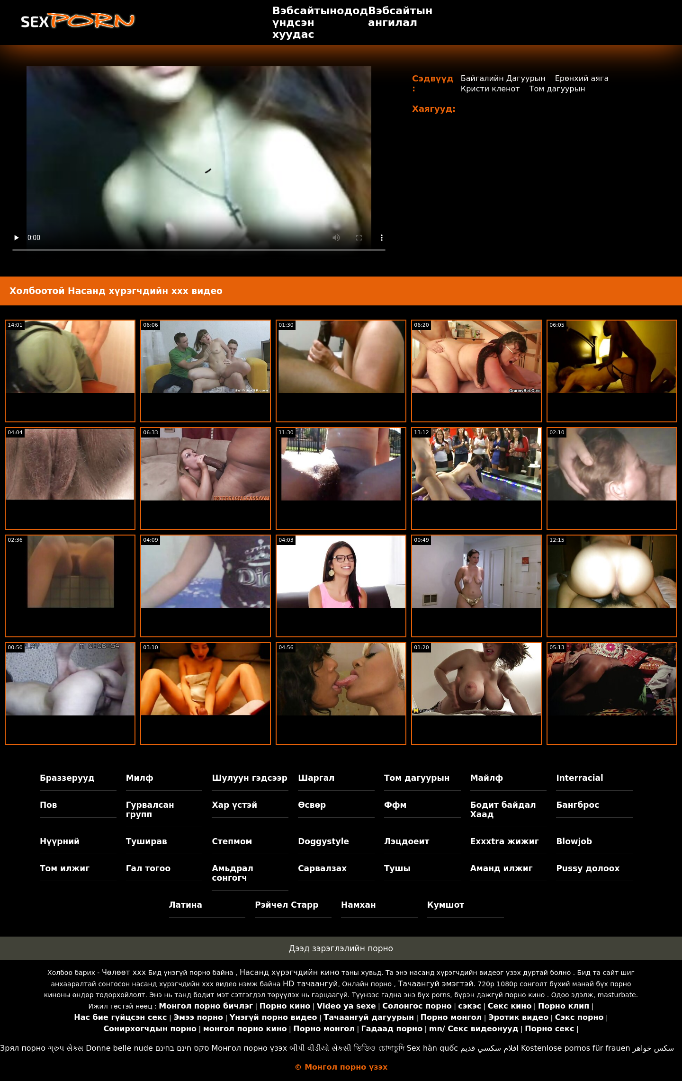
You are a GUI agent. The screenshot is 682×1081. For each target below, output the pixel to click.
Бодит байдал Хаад (503, 809)
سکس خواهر (653, 1048)
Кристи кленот (490, 88)
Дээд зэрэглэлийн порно (341, 948)
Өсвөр (312, 805)
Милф (139, 778)
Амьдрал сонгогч (232, 873)
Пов (48, 805)
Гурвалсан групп (150, 809)
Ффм (395, 805)
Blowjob (574, 841)
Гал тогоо (148, 868)
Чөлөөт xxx (124, 972)
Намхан (358, 905)
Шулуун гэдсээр (249, 778)
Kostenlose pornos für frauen (575, 1048)
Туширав (146, 841)
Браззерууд (67, 778)
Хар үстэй (234, 805)
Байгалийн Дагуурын (503, 78)
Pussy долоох (587, 868)
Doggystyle (323, 841)
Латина (186, 905)
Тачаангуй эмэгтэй (435, 983)
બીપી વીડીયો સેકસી (320, 1048)
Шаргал (316, 778)
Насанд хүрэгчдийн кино (290, 972)
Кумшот (445, 905)
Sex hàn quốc (432, 1048)
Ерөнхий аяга (582, 78)
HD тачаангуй (310, 983)
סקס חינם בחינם (182, 1048)
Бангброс (577, 805)
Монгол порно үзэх (249, 1048)
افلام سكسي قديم (489, 1048)
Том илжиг (65, 868)
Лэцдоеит (407, 841)
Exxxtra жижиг (504, 841)
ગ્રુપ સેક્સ (65, 1048)
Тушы (397, 868)
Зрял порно (22, 1048)
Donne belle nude (119, 1048)
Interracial (579, 778)
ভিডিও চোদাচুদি (379, 1048)
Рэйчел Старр (286, 905)
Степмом (232, 841)
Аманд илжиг (501, 868)
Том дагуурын (557, 88)
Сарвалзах (322, 868)
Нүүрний (60, 841)
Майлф (486, 778)
